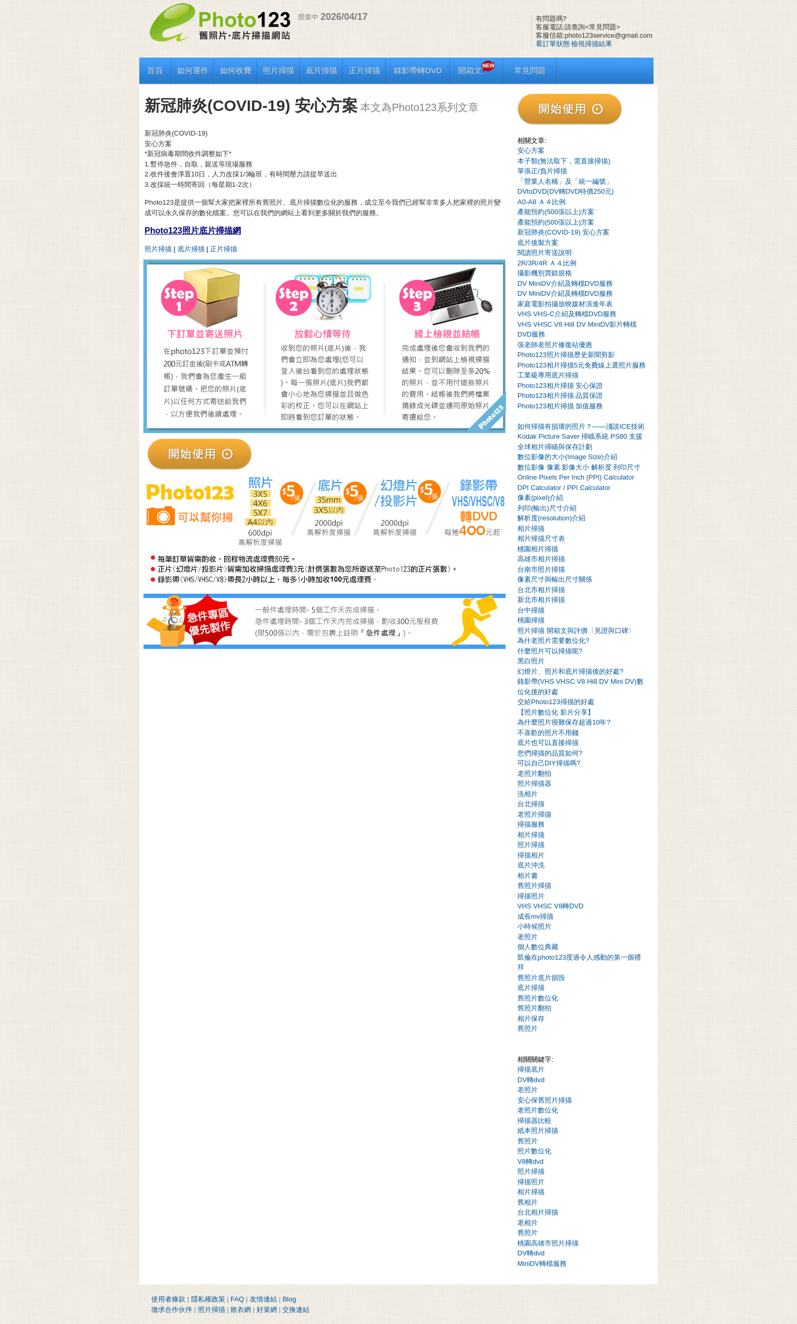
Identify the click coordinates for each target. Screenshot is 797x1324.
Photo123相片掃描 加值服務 (560, 406)
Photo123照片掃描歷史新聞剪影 (566, 355)
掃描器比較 (534, 1121)
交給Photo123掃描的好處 (555, 702)
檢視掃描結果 (591, 44)
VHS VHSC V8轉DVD (550, 906)
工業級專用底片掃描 (548, 375)
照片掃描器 (534, 783)
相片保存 (531, 1018)
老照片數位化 (537, 1110)
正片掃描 (364, 70)
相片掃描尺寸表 (541, 538)
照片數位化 (534, 1151)
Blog (289, 1299)
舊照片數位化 (537, 998)
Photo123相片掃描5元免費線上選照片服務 (581, 365)
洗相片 (527, 794)
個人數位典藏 (537, 947)
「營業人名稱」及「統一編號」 (565, 181)
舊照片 (527, 1028)
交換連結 (295, 1310)
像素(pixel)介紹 (540, 498)
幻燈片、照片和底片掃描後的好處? (570, 671)
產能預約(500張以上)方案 (555, 212)
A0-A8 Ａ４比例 (541, 202)
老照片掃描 (534, 814)
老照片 (527, 937)
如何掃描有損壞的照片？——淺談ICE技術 (581, 426)
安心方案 (531, 150)
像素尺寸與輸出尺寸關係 (554, 579)
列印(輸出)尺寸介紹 (547, 508)
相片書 (527, 876)
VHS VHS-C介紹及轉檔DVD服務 (566, 314)
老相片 (527, 1223)
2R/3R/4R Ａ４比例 (547, 263)
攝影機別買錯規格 (544, 273)
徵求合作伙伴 (171, 1310)
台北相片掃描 (537, 1212)
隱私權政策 (208, 1299)
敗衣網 (240, 1310)
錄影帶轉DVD (418, 70)
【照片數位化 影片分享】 (555, 712)
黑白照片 (531, 661)
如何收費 (235, 70)
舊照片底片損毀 (541, 978)
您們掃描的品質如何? (549, 753)
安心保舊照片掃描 (544, 1100)
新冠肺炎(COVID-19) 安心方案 (563, 232)
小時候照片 (534, 926)
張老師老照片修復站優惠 (554, 345)
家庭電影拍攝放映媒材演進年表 (565, 304)
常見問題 (530, 70)
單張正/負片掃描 (542, 171)
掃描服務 (531, 824)
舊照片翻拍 (534, 1008)
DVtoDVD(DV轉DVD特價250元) (565, 191)
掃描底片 (531, 1069)
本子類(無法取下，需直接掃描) (564, 161)
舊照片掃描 (534, 885)
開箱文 (476, 70)
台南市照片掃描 (541, 569)
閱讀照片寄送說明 (544, 253)
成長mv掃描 (535, 916)
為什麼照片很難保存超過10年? (564, 722)
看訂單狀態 (553, 44)
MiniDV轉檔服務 (542, 1263)
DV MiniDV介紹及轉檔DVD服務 (565, 283)
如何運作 (192, 70)
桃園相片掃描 (537, 549)
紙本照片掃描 (537, 1130)
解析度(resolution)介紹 (551, 518)
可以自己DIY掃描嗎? (548, 763)
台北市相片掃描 (541, 590)
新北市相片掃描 (541, 600)
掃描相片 (531, 855)
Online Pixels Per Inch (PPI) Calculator (575, 477)
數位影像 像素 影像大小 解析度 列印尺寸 (578, 467)
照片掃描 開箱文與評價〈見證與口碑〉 (576, 631)
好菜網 (267, 1310)
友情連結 (263, 1299)
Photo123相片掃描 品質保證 (560, 395)
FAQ (237, 1299)
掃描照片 (531, 896)
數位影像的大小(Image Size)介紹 (567, 457)
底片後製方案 (537, 243)
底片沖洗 (531, 865)
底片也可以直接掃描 (548, 743)
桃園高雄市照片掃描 (548, 1243)
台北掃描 (531, 804)
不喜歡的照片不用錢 (548, 733)
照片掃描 (278, 70)
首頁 (155, 70)
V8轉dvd (530, 1161)
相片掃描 (531, 528)
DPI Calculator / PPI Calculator (564, 488)
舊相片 (527, 1202)
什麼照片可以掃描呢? (549, 651)
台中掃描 (531, 610)
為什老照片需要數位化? (553, 640)
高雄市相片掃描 (541, 559)
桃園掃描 (531, 620)
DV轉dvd (531, 1080)
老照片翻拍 (534, 773)
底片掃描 (321, 70)
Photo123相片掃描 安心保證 (560, 386)
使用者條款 (168, 1299)
